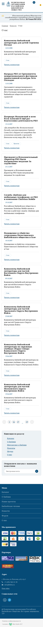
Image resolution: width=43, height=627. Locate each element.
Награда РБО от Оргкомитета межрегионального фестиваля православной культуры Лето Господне (20, 77)
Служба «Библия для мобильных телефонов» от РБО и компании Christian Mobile (21, 197)
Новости (13, 26)
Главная (5, 26)
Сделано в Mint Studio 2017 (12, 624)
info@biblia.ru (9, 585)
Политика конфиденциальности (11, 621)
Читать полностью (11, 65)
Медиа (10, 451)
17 (18, 422)
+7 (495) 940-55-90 (10, 582)
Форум (5, 515)
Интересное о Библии (16, 445)
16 (14, 422)
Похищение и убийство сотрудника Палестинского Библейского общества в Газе (20, 235)
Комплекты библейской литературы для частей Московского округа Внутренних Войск (17, 387)
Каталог (10, 438)
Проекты (16, 143)
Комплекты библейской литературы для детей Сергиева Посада (21, 42)
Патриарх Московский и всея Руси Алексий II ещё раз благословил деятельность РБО (21, 118)
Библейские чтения (11, 506)
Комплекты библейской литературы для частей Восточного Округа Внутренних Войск (21, 272)
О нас (7, 60)
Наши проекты (9, 501)
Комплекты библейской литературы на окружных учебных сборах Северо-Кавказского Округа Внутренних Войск (18, 348)
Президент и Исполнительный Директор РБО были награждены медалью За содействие (21, 160)
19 (27, 422)
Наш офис (6, 588)
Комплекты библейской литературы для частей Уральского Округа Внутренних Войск (21, 310)
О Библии (11, 442)
